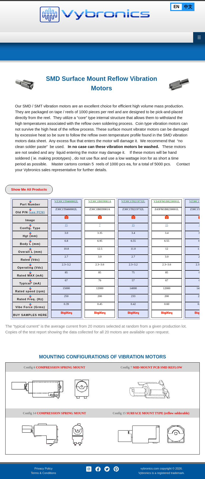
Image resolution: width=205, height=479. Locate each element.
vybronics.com (149, 468)
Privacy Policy (43, 468)
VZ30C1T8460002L (66, 201)
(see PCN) (37, 212)
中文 (188, 6)
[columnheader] (30, 203)
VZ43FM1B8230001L (167, 201)
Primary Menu (199, 37)
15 (66, 224)
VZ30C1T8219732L (133, 201)
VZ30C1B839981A (99, 201)
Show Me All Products (29, 189)
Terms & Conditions (43, 473)
